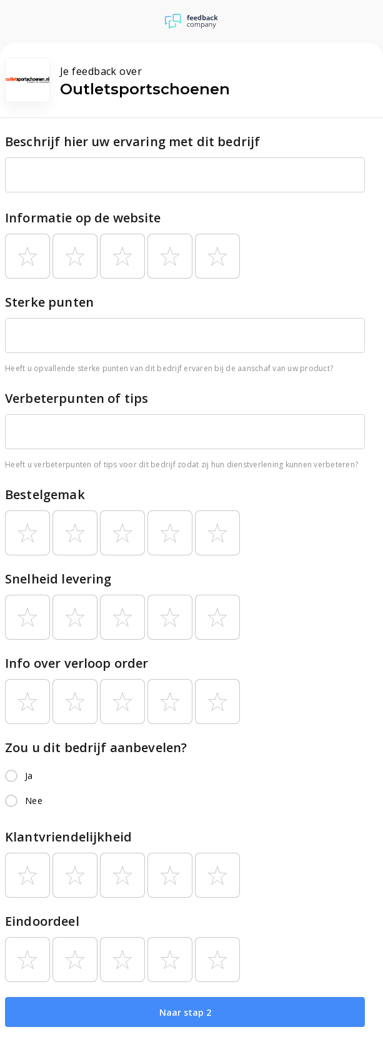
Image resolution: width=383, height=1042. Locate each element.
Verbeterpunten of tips (76, 398)
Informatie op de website (83, 217)
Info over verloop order (76, 663)
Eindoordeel (42, 921)
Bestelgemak (45, 494)
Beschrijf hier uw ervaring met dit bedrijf (132, 141)
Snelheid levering (58, 578)
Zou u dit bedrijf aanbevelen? (96, 747)
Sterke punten (49, 302)
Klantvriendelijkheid (68, 836)
